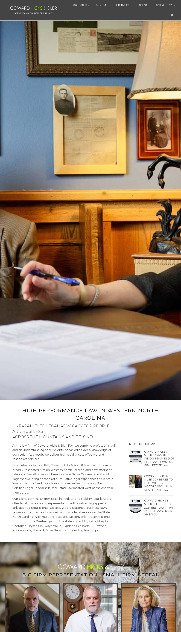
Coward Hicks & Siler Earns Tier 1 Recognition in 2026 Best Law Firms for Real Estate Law (159, 458)
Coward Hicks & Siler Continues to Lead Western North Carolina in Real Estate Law (158, 483)
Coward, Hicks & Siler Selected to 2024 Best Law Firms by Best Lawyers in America (159, 507)
